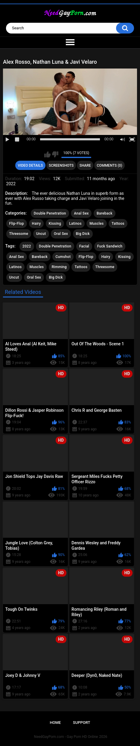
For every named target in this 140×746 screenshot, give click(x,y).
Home (55, 722)
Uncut (41, 234)
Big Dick (83, 234)
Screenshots (61, 165)
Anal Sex (81, 213)
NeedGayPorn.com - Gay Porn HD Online (66, 737)
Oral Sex (61, 234)
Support (81, 722)
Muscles (96, 223)
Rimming (59, 267)
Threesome (18, 234)
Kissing (55, 223)
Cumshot (63, 257)
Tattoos (118, 223)
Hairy (36, 223)
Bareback (104, 213)
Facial (84, 246)
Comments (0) (109, 165)
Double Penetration (50, 213)
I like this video (47, 154)
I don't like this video (55, 154)
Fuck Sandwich (110, 246)
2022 (26, 246)
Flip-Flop (16, 223)
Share (85, 165)
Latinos (75, 223)
